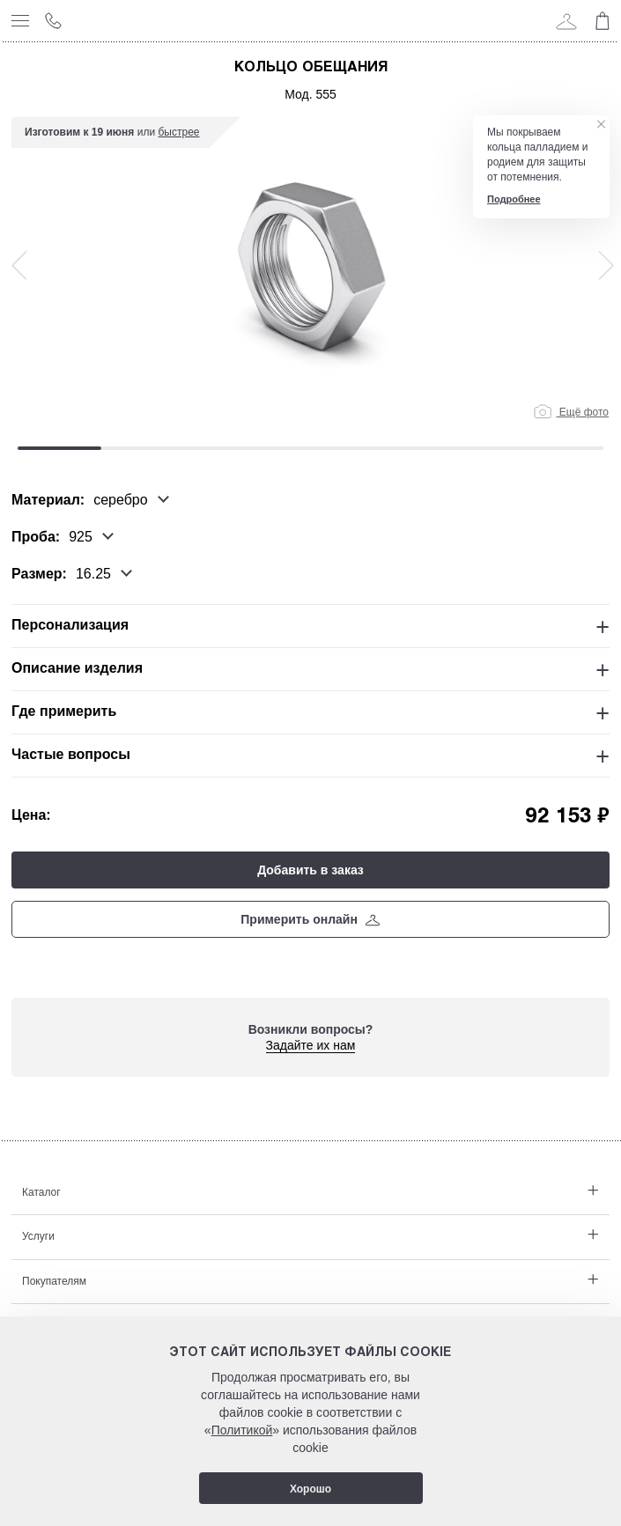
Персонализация (70, 624)
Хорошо (310, 1489)
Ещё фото (571, 412)
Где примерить (63, 711)
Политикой (242, 1430)
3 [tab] (227, 448)
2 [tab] (143, 448)
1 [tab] (59, 448)
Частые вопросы (70, 754)
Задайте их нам (311, 1045)
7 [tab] (561, 448)
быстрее (178, 132)
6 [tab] (478, 448)
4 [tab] (310, 448)
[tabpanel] (310, 277)
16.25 (93, 573)
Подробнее (514, 199)
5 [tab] (394, 448)
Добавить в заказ (310, 870)
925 (80, 537)
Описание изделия (77, 667)
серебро (120, 500)
